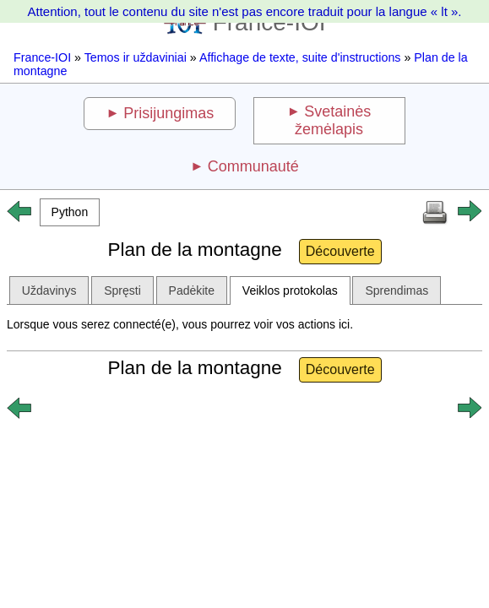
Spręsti (122, 290)
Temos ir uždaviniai (135, 57)
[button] (70, 212)
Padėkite (192, 290)
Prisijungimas (168, 113)
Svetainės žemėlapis (333, 120)
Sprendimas (396, 290)
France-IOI (42, 57)
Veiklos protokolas (290, 290)
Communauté (253, 166)
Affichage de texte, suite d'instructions (300, 57)
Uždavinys (49, 290)
